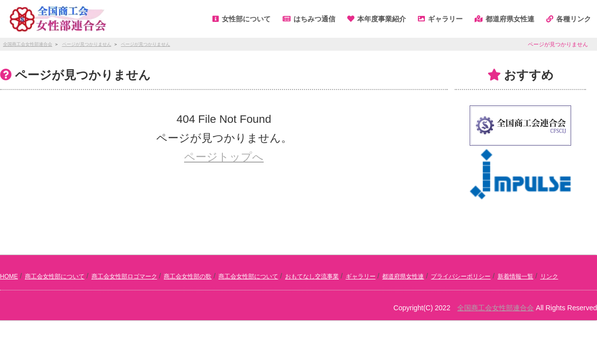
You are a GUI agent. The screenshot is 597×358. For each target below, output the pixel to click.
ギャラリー (361, 276)
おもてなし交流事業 (312, 276)
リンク (549, 276)
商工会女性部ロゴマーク (124, 276)
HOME (9, 276)
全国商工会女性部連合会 (495, 308)
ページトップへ (224, 157)
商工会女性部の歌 (187, 276)
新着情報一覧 (515, 276)
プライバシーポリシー (461, 276)
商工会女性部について (55, 276)
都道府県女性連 (403, 276)
